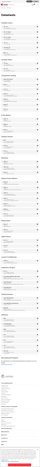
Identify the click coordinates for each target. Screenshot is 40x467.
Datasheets (9, 7)
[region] (20, 457)
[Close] (37, 449)
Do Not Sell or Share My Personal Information (19, 464)
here (19, 450)
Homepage (3, 7)
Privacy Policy (4, 459)
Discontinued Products (6, 364)
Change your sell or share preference (10, 461)
